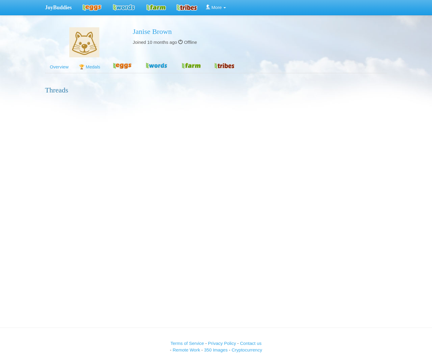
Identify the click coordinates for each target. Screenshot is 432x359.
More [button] (216, 7)
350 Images (216, 349)
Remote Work (186, 349)
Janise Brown (152, 31)
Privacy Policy (222, 343)
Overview (59, 66)
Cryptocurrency (247, 349)
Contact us (251, 343)
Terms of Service (187, 343)
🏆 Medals (89, 66)
